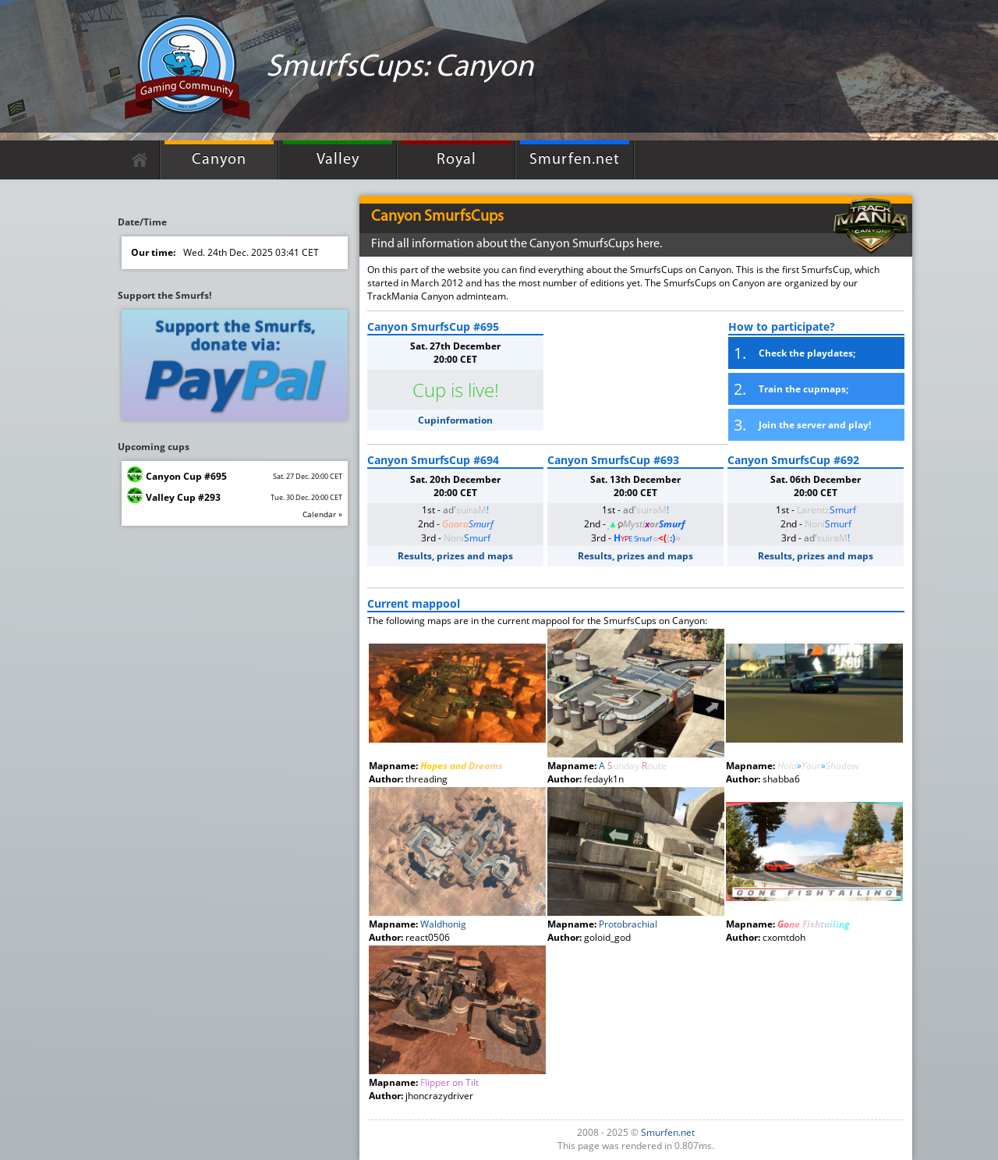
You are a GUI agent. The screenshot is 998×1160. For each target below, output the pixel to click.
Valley (338, 160)
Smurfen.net (574, 160)
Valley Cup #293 (183, 497)
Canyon (219, 160)
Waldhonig (443, 924)
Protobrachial (628, 924)
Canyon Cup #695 (186, 476)
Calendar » (322, 514)
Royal (456, 160)
